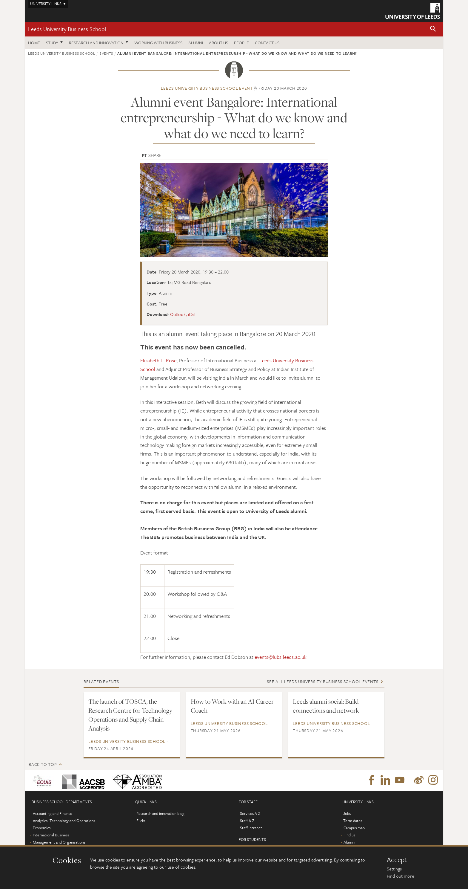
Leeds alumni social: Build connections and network (326, 706)
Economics (41, 828)
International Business (51, 835)
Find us (349, 835)
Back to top (43, 764)
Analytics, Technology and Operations (64, 821)
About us (218, 42)
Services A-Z (250, 813)
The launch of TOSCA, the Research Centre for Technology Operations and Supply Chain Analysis (130, 715)
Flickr (140, 821)
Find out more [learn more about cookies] (400, 876)
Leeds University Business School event (207, 88)
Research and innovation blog (160, 813)
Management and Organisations (59, 842)
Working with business (158, 42)
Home (34, 42)
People (241, 42)
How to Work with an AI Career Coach (232, 706)
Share (154, 155)
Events (106, 53)
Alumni (195, 42)
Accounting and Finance (52, 813)
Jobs (347, 813)
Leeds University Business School (67, 29)
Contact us (267, 42)
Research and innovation (96, 42)
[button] (433, 29)
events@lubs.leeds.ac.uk (281, 657)
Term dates (352, 821)
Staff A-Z (247, 821)
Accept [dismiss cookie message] (397, 859)
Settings (394, 868)
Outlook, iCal (182, 314)
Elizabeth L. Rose (158, 360)
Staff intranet (251, 828)
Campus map (354, 828)
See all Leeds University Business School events (322, 681)
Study (52, 42)
